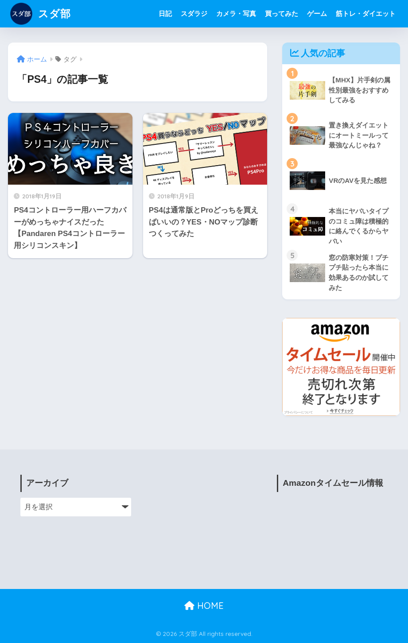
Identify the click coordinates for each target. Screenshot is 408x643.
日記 (165, 13)
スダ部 (40, 13)
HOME (204, 605)
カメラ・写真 (236, 13)
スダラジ (194, 13)
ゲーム (317, 13)
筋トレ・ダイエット (366, 13)
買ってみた (281, 13)
